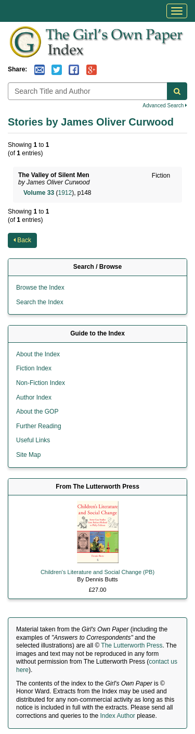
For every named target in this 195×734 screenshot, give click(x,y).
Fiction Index (33, 368)
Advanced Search (164, 105)
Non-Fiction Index (40, 383)
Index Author (117, 715)
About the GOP (37, 411)
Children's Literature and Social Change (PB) (97, 572)
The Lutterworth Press (131, 645)
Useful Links (33, 440)
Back (22, 240)
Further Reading (38, 426)
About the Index (38, 354)
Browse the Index (40, 287)
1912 (65, 192)
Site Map (28, 454)
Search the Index (39, 302)
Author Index (33, 397)
